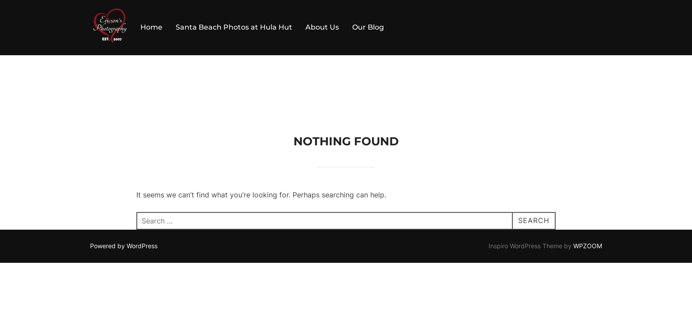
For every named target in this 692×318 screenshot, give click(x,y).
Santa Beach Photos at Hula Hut (234, 27)
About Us (322, 27)
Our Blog (368, 27)
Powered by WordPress (124, 190)
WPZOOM (587, 190)
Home (151, 27)
